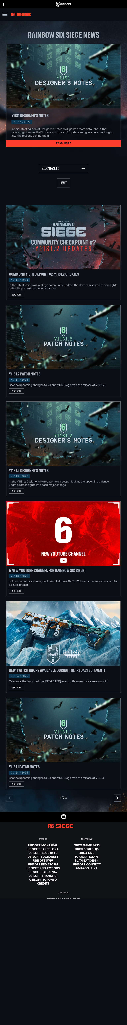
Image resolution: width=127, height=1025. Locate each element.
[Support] (63, 997)
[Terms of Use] (63, 1014)
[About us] (63, 989)
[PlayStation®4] (87, 860)
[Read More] (63, 143)
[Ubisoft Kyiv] (43, 860)
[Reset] (63, 182)
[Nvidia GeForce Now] (63, 899)
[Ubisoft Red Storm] (43, 864)
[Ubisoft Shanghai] (43, 875)
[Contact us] (63, 1005)
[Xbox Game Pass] (87, 845)
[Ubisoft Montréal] (43, 845)
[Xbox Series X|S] (87, 849)
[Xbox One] (87, 852)
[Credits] (43, 883)
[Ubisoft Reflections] (43, 868)
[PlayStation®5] (87, 856)
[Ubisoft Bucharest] (43, 856)
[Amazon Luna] (87, 868)
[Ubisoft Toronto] (43, 879)
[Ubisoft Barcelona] (43, 849)
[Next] (117, 798)
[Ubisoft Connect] (63, 985)
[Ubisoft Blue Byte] (43, 852)
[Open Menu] (4, 15)
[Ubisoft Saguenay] (43, 872)
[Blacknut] (63, 902)
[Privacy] (63, 1010)
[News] (63, 993)
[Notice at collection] (63, 1019)
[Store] (63, 981)
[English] (63, 953)
